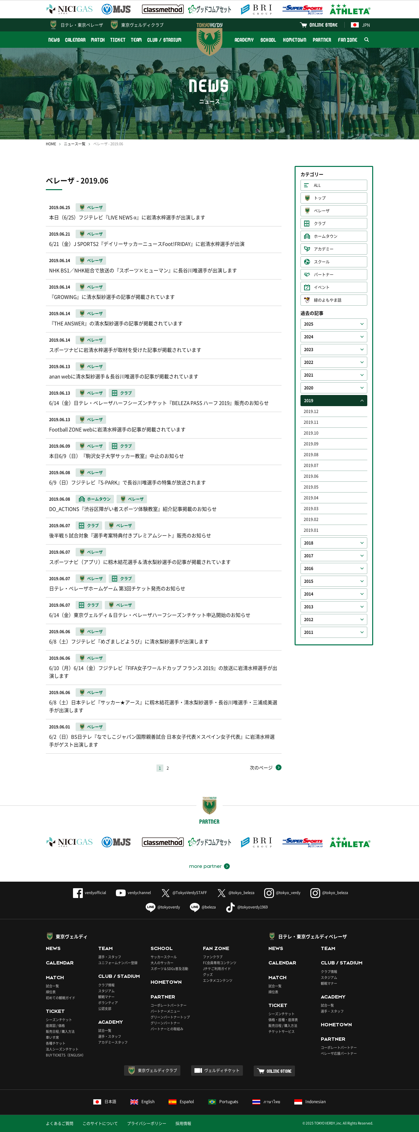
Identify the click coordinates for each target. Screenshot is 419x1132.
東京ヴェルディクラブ (142, 25)
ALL (317, 185)
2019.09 (311, 444)
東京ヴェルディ (72, 936)
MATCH (98, 39)
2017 (308, 556)
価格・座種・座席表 (283, 1019)
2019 (308, 401)
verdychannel (133, 892)
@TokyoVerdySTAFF (184, 892)
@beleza (203, 907)
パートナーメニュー (165, 1011)
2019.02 (311, 519)
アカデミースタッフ (113, 1042)
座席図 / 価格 (55, 1025)
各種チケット (55, 1043)
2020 (308, 388)
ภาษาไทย (266, 1102)
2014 (308, 594)
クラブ (320, 223)
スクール (322, 262)
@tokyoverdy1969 (247, 907)
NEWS (54, 39)
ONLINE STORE (324, 24)
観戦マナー (106, 996)
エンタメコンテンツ (217, 980)
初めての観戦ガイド (60, 997)
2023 (308, 349)
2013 (308, 607)
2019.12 (311, 411)
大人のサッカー (162, 962)
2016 (308, 568)
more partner (205, 866)
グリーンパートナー (165, 1022)
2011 (308, 632)
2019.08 (311, 455)
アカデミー (324, 249)
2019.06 (311, 476)
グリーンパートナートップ (170, 1017)
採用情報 (183, 1123)
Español (181, 1102)
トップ (320, 198)
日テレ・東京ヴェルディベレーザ (312, 936)
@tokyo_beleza (235, 892)
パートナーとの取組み (167, 1028)
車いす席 (52, 1037)
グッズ (208, 974)
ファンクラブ (213, 956)
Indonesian (310, 1102)
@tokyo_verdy (282, 892)
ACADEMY (244, 39)
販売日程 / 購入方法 (60, 1031)
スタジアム (106, 990)
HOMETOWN (294, 39)
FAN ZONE (347, 39)
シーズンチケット (59, 1019)
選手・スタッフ (109, 956)
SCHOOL (268, 39)
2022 (308, 362)
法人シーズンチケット (62, 1049)
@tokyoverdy (163, 907)
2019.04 (311, 498)
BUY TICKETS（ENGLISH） (65, 1054)
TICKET (117, 39)
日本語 (104, 1102)
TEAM (136, 39)
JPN (360, 25)
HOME (51, 144)
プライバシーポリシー (146, 1123)
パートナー (324, 275)
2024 (308, 337)
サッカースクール (164, 956)
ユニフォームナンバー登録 (117, 962)
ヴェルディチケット (222, 1070)
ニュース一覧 (74, 144)
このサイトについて (100, 1123)
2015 (308, 581)
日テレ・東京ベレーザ (82, 25)
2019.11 (311, 422)
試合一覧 (52, 985)
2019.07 (311, 465)
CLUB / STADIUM (164, 39)
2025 (308, 324)
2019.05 (311, 487)
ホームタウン (325, 236)
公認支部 (104, 1008)
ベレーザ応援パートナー (339, 1053)
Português (223, 1102)
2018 (308, 543)
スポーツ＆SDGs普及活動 (169, 968)
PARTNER (322, 39)
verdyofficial (89, 892)
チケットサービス (281, 1031)
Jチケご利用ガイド (217, 968)
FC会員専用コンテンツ (219, 962)
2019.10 (311, 433)
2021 (308, 375)
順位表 (51, 991)
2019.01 (311, 530)
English (142, 1102)
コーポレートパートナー (169, 1005)
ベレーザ (322, 211)
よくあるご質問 (59, 1123)
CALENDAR (75, 39)
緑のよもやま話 (327, 300)
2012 (308, 619)
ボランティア (108, 1002)
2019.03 (311, 509)
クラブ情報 (106, 984)
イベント (322, 287)
